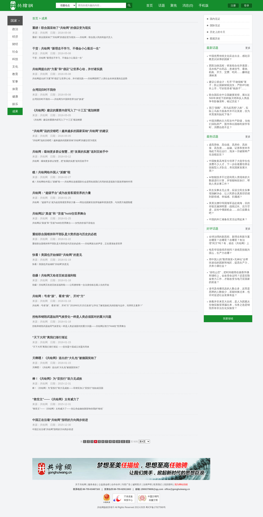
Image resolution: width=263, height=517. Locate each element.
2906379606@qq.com (152, 489)
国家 (15, 20)
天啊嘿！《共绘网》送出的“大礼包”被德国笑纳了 (64, 358)
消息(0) (187, 5)
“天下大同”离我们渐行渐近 (49, 337)
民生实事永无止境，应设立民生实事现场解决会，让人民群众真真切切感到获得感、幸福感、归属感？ (229, 193)
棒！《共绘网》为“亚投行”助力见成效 (57, 378)
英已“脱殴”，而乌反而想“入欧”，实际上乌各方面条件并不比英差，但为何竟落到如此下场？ (229, 111)
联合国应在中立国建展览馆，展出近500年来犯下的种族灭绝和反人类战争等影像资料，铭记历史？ (229, 98)
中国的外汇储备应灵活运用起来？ (228, 219)
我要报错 (228, 318)
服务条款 (92, 484)
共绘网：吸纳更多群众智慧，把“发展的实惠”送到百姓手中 (70, 151)
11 (123, 441)
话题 (161, 5)
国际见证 (215, 25)
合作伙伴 (115, 484)
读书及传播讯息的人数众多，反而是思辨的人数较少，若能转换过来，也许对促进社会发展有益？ (229, 292)
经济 (15, 36)
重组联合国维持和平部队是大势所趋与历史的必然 (64, 234)
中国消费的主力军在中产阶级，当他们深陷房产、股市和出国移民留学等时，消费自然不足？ (229, 124)
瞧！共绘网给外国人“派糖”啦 (51, 172)
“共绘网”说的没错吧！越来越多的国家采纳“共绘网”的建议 (70, 131)
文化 (15, 66)
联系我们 (157, 484)
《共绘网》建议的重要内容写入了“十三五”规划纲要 (66, 110)
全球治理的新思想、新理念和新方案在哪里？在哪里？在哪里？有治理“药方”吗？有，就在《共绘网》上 (229, 240)
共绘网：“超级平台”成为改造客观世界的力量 (61, 192)
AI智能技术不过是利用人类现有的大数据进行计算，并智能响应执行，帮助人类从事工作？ (229, 180)
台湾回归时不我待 (44, 89)
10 (118, 441)
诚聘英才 (136, 484)
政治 (15, 29)
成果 (15, 111)
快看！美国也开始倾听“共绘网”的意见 (57, 254)
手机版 (204, 5)
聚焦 (173, 5)
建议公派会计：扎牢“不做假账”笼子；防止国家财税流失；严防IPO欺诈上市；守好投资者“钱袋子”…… (229, 85)
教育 (15, 74)
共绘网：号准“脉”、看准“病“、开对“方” (58, 296)
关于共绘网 (80, 484)
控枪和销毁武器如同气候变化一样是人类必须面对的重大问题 (71, 316)
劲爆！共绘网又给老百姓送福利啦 (54, 275)
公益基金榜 (104, 484)
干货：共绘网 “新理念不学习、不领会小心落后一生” (66, 48)
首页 (149, 5)
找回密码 (168, 484)
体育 (15, 89)
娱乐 (15, 104)
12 (128, 441)
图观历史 (215, 38)
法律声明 (147, 484)
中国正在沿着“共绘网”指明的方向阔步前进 (60, 419)
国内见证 (215, 18)
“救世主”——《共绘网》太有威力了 (55, 399)
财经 (15, 44)
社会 (15, 51)
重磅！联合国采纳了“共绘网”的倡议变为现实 (61, 27)
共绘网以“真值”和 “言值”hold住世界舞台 (59, 213)
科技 (15, 59)
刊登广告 (126, 484)
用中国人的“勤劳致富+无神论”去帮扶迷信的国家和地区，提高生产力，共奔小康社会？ (229, 262)
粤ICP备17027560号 (156, 507)
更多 (247, 47)
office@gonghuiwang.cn (177, 489)
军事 (15, 81)
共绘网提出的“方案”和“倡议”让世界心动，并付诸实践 (67, 69)
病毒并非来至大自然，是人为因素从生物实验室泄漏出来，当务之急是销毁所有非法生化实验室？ (229, 305)
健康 (15, 96)
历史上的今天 (217, 31)
